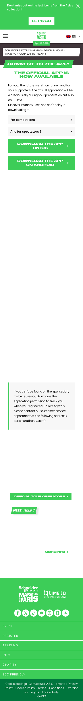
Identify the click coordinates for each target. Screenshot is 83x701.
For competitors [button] (22, 119)
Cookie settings (16, 684)
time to (60, 684)
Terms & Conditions (51, 688)
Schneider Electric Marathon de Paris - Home (34, 50)
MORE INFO (55, 551)
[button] (73, 36)
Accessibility (50, 692)
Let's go (41, 21)
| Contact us (35, 684)
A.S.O (49, 684)
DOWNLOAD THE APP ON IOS (40, 146)
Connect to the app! (32, 53)
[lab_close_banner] (77, 5)
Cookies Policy (25, 688)
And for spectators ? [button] (25, 131)
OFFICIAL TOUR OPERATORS (39, 496)
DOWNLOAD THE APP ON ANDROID (40, 163)
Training (11, 53)
